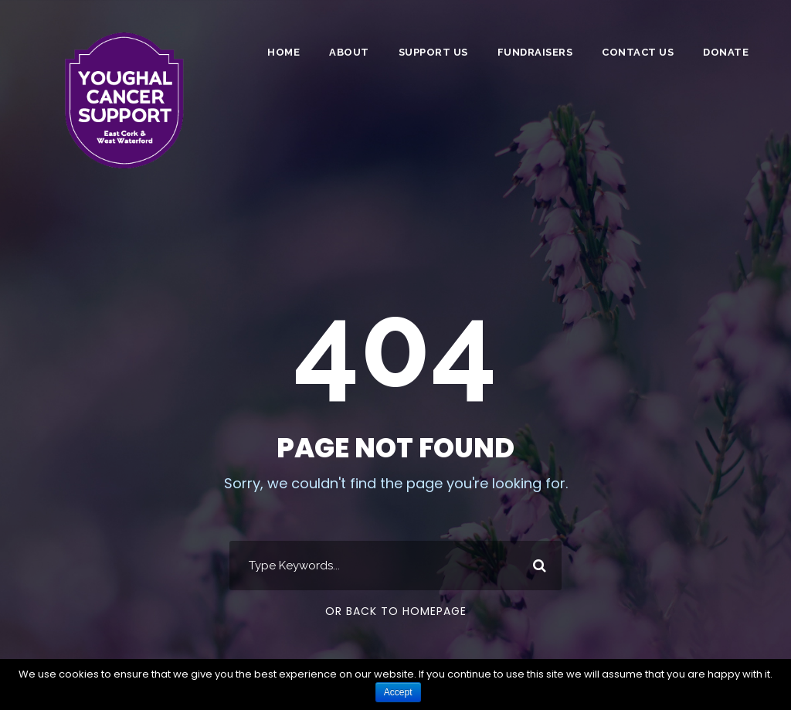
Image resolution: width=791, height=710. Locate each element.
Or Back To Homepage (396, 611)
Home (283, 52)
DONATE (726, 52)
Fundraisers (535, 52)
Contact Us (638, 52)
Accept (398, 692)
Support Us (433, 52)
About (349, 52)
